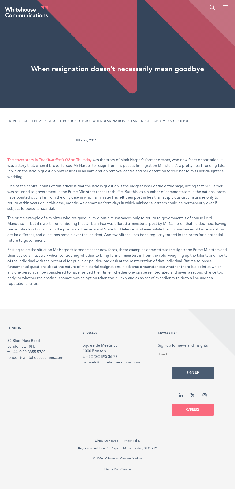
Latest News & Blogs (40, 121)
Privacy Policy (131, 440)
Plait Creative (122, 469)
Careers (192, 409)
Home (12, 121)
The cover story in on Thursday (49, 160)
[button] (225, 7)
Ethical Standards (106, 440)
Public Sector (75, 121)
